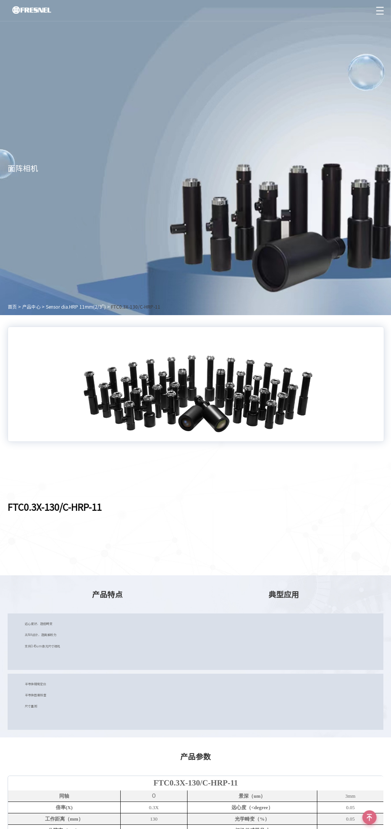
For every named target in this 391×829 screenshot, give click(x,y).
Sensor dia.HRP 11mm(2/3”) (76, 306)
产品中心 (31, 306)
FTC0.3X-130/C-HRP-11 (135, 306)
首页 (12, 306)
